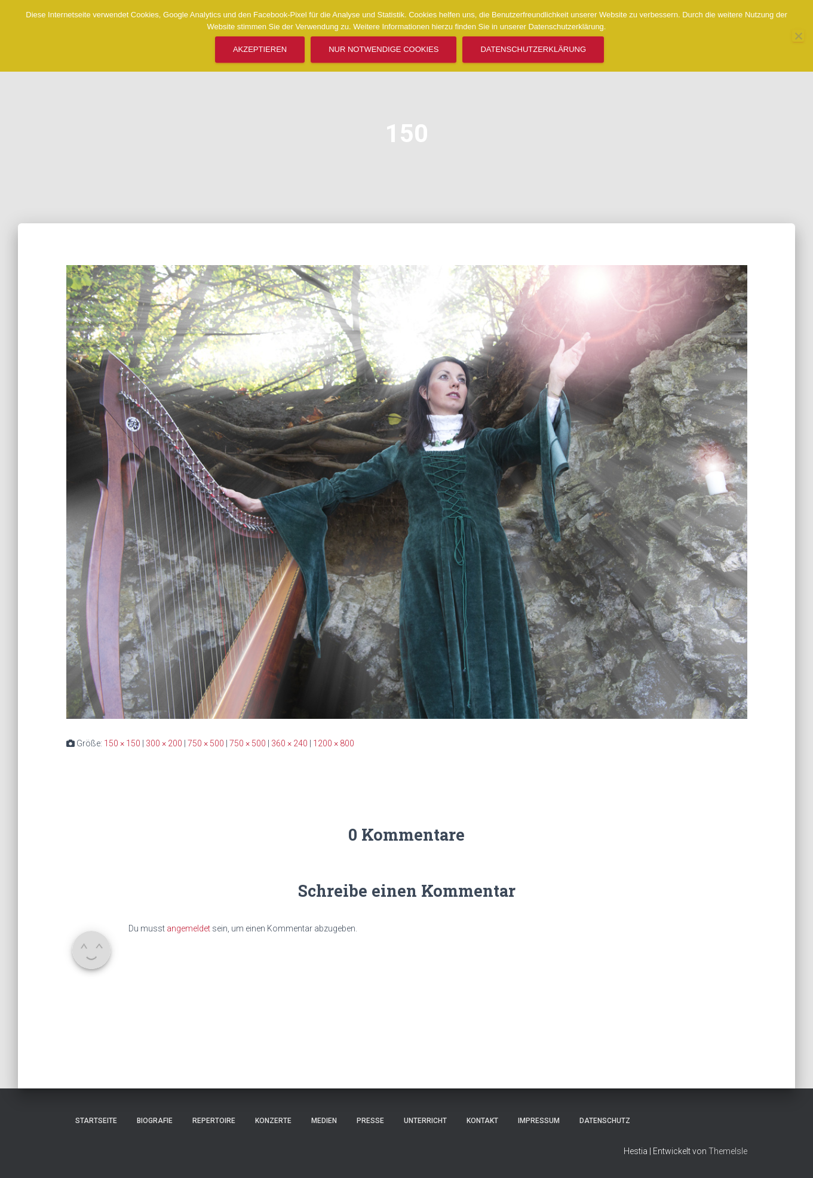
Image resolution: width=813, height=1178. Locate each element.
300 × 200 (164, 743)
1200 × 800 (333, 743)
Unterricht (425, 1121)
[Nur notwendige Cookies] (798, 36)
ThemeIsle (727, 1151)
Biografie (155, 1121)
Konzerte (273, 1121)
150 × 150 (122, 743)
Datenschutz (604, 1121)
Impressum (539, 1121)
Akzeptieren (260, 49)
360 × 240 (289, 743)
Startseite (96, 1121)
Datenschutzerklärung (533, 49)
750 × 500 (206, 743)
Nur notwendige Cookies (383, 49)
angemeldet (188, 928)
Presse (370, 1121)
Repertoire (213, 1121)
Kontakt (482, 1121)
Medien (324, 1121)
